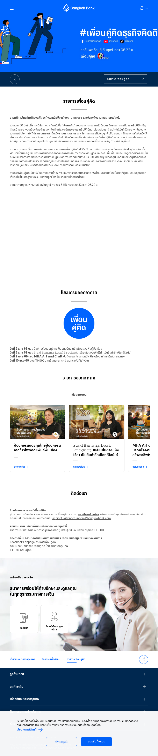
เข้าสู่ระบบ (143, 7)
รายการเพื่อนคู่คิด (76, 659)
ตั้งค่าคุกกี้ (61, 741)
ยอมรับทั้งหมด (96, 741)
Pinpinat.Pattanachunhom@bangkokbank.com (81, 518)
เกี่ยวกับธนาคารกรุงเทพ (22, 659)
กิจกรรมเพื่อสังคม (51, 659)
